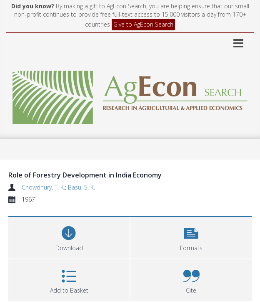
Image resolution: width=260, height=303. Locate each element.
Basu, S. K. (81, 187)
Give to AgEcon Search (143, 24)
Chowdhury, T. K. (43, 187)
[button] (191, 236)
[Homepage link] (130, 95)
